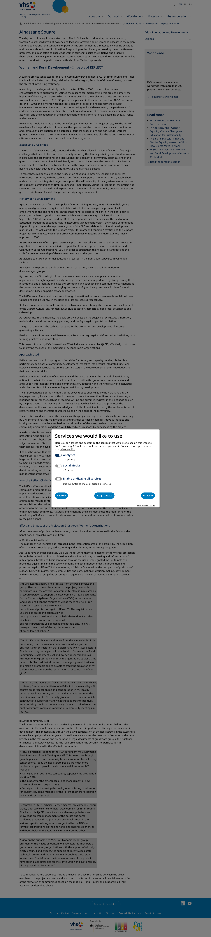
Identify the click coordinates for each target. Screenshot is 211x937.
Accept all (148, 495)
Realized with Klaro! (146, 505)
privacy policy (67, 449)
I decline (61, 495)
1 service (69, 459)
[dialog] (105, 468)
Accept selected (104, 495)
